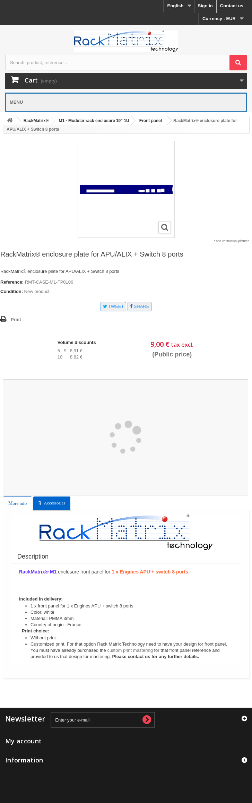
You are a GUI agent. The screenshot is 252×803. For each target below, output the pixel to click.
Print (16, 319)
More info (17, 503)
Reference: (12, 282)
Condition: (11, 291)
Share (139, 306)
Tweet (113, 306)
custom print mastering (130, 650)
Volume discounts (77, 342)
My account (23, 741)
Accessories (54, 503)
